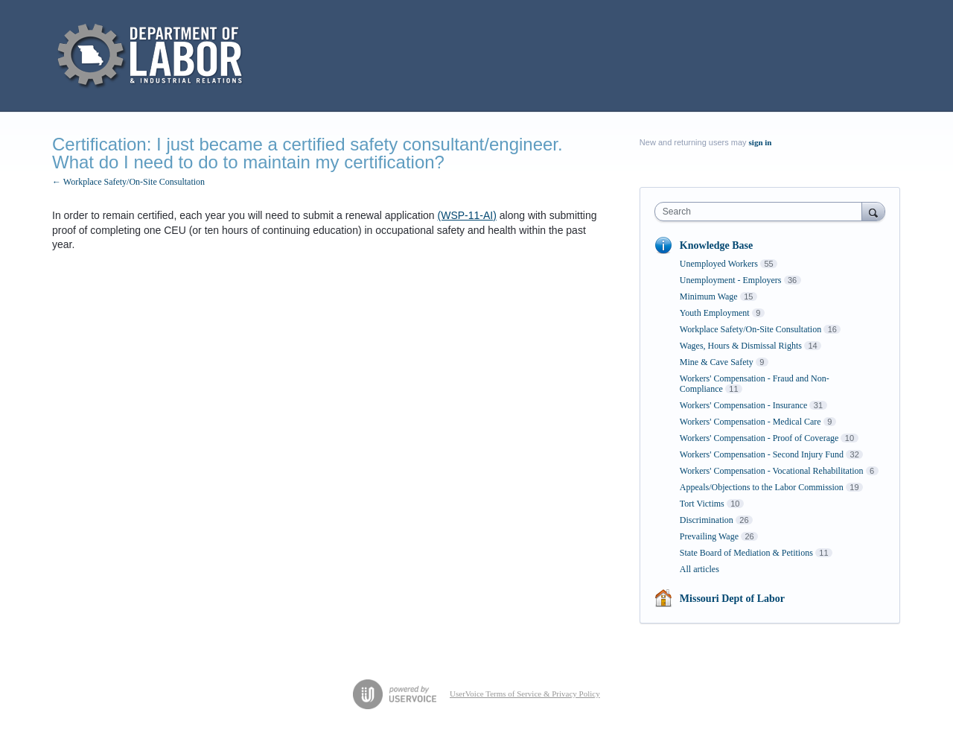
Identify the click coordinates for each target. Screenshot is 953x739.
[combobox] (762, 211)
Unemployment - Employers (731, 280)
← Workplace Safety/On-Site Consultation (128, 182)
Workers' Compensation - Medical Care (750, 421)
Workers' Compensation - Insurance (743, 405)
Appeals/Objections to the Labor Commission (762, 487)
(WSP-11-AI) (467, 215)
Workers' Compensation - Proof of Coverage (759, 438)
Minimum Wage (709, 296)
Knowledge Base (716, 245)
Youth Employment (715, 313)
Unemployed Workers (719, 264)
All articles (699, 569)
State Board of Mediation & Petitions (746, 553)
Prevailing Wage (709, 536)
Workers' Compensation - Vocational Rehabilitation (772, 471)
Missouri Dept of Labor (732, 598)
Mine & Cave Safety (716, 362)
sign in (760, 142)
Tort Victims (702, 503)
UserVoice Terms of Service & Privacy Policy (525, 693)
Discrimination (706, 520)
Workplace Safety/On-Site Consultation (750, 329)
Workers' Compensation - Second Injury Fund (762, 454)
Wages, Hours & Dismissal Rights (741, 345)
